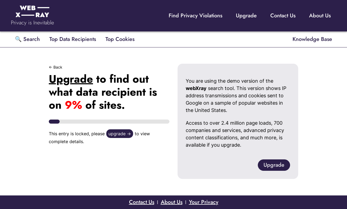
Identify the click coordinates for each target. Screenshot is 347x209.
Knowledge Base (312, 39)
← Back (55, 67)
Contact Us (282, 16)
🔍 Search (27, 39)
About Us (320, 16)
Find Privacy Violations (195, 16)
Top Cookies (119, 39)
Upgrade (246, 16)
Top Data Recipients (72, 39)
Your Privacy (203, 202)
